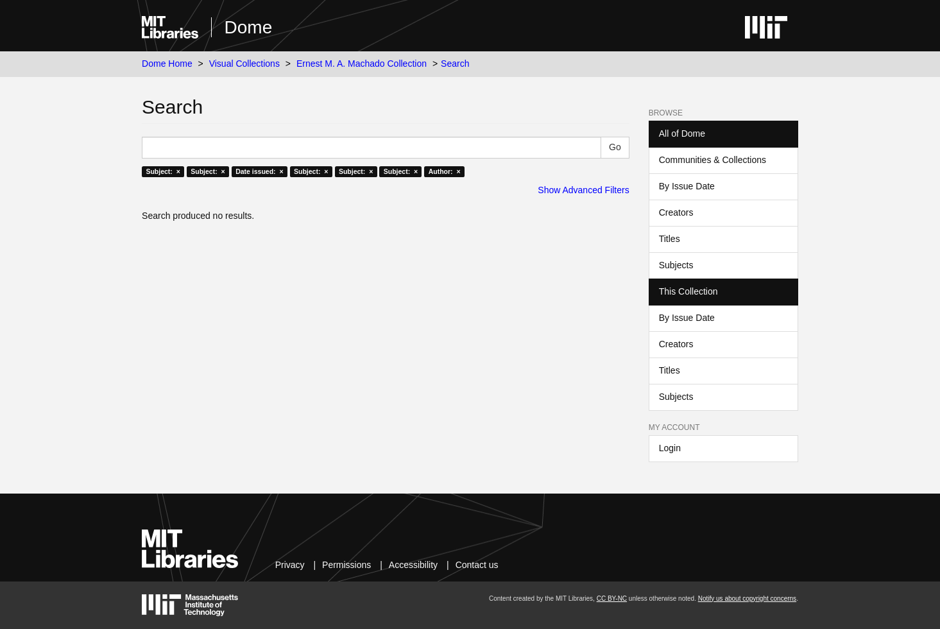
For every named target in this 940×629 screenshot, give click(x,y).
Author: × (445, 171)
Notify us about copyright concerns (747, 598)
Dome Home (167, 63)
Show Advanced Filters (583, 190)
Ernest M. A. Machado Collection (361, 63)
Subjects (676, 265)
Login (670, 448)
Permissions (346, 565)
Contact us (477, 565)
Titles (669, 239)
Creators (676, 212)
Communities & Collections (712, 160)
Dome (249, 27)
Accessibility (413, 565)
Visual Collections (244, 63)
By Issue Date (687, 186)
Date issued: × (259, 171)
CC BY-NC (612, 598)
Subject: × (163, 171)
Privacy (290, 565)
